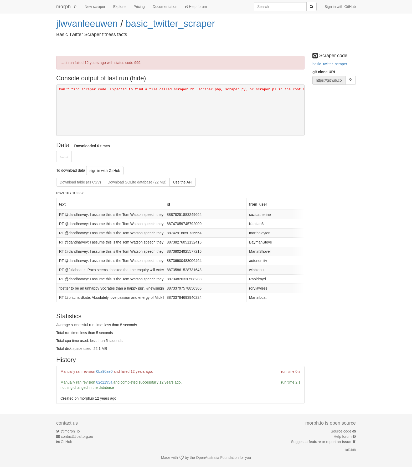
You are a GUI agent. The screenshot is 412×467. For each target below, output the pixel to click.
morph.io (66, 6)
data (64, 157)
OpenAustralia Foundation (217, 457)
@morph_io (70, 431)
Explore (119, 6)
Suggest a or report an (321, 442)
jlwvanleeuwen (87, 23)
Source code (341, 431)
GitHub (66, 442)
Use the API (182, 182)
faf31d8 (350, 450)
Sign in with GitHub (340, 6)
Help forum (196, 6)
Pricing (139, 6)
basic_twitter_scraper (170, 23)
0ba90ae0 (104, 371)
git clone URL (324, 72)
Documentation (165, 6)
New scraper (95, 6)
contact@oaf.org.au (77, 436)
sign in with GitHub (105, 170)
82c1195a (104, 382)
